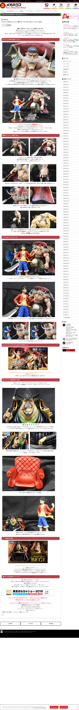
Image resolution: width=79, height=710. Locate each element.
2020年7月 (65, 209)
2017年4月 (65, 312)
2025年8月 (65, 95)
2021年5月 (65, 184)
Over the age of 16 (63, 707)
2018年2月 (65, 285)
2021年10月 (65, 171)
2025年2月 (65, 103)
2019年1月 (65, 255)
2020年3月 (65, 217)
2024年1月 (65, 125)
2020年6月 (65, 211)
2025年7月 (65, 98)
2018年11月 (65, 260)
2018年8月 (65, 268)
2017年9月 (65, 298)
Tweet (3, 614)
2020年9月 (65, 203)
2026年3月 (65, 81)
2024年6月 (65, 119)
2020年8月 (65, 206)
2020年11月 (65, 198)
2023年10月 (65, 130)
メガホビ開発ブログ (10, 10)
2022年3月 (65, 157)
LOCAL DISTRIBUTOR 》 (40, 1)
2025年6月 (65, 100)
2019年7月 (65, 238)
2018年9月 (65, 266)
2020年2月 (65, 220)
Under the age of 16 (54, 707)
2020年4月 (65, 214)
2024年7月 (65, 117)
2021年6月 (65, 182)
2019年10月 (65, 230)
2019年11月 (65, 228)
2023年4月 (65, 138)
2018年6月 (65, 274)
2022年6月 (65, 149)
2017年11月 (65, 293)
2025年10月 (65, 89)
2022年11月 (65, 144)
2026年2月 (65, 84)
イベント (17, 10)
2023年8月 (65, 133)
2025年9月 (65, 92)
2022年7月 (65, 146)
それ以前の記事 (66, 317)
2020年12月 (65, 195)
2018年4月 (65, 279)
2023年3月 (65, 141)
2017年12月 (65, 290)
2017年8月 (65, 301)
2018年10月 (65, 263)
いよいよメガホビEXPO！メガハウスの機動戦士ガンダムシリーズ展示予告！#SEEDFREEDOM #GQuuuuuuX (71, 53)
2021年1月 (65, 192)
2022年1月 (65, 163)
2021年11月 (65, 168)
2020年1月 (65, 222)
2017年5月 (65, 309)
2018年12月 (65, 257)
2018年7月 (65, 271)
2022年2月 (65, 160)
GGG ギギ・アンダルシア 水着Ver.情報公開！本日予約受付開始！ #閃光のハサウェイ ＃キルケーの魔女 (71, 40)
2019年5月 (65, 244)
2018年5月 (65, 276)
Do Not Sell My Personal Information (39, 707)
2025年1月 (65, 106)
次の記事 (10, 623)
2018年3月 (65, 282)
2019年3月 (65, 249)
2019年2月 (65, 252)
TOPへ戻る (30, 623)
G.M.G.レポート (66, 61)
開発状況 (65, 74)
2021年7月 (65, 179)
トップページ (2, 10)
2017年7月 (65, 304)
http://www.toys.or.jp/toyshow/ (30, 607)
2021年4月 (65, 187)
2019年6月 (65, 241)
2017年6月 (65, 306)
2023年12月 (65, 127)
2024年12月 (65, 108)
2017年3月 (65, 314)
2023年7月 (65, 136)
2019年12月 (65, 225)
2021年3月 (65, 190)
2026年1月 (65, 87)
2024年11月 (65, 111)
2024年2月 (65, 122)
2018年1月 (65, 287)
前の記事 (51, 623)
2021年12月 (65, 165)
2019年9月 (65, 233)
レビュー (65, 66)
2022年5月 (65, 152)
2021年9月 (65, 173)
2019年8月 (65, 236)
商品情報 (21, 10)
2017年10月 (65, 295)
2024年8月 (65, 114)
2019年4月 (65, 247)
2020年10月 (65, 201)
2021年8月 (65, 176)
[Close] (76, 707)
